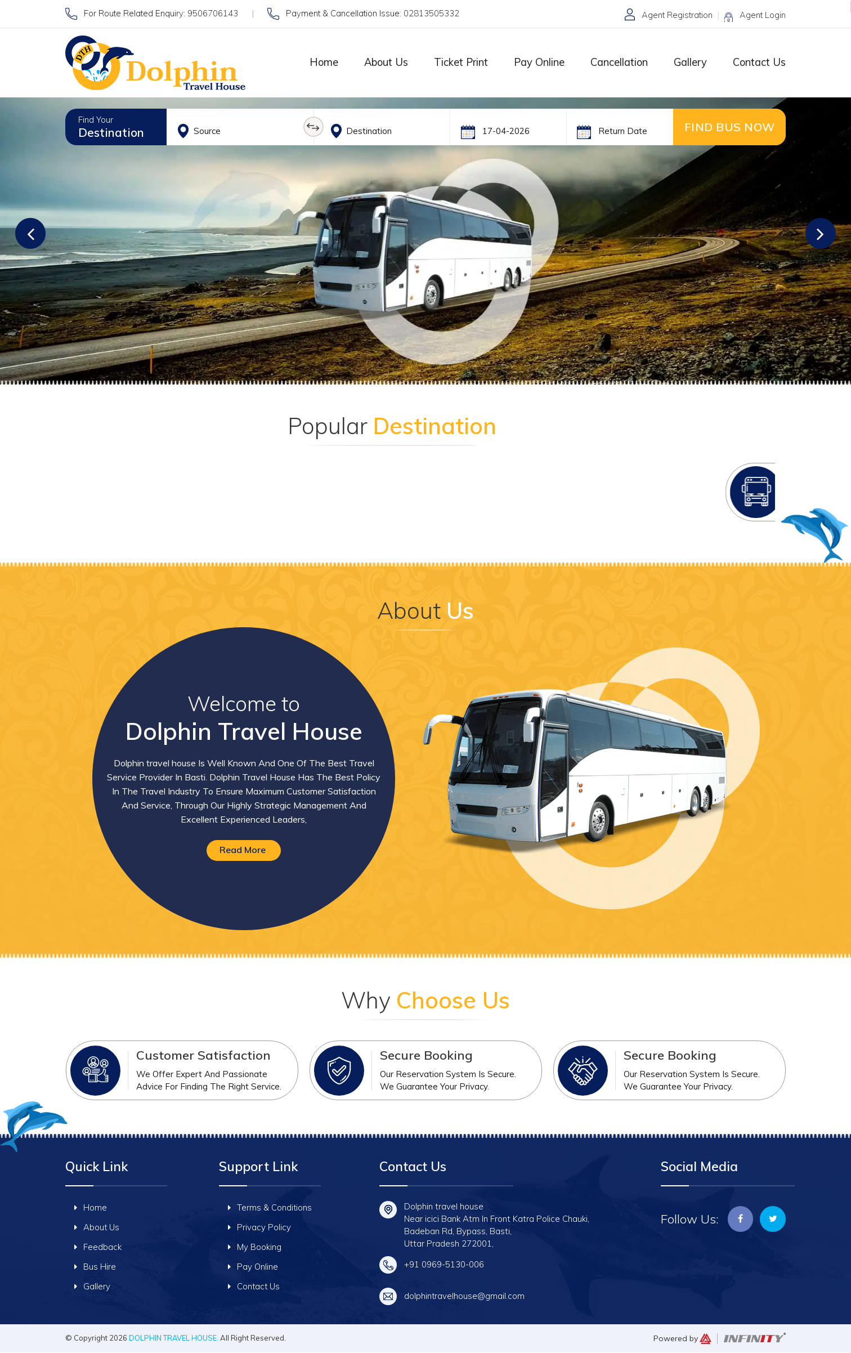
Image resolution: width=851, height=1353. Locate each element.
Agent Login (763, 15)
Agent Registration (676, 15)
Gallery (688, 62)
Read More (242, 850)
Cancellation (615, 62)
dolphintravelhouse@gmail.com (465, 1296)
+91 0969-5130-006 (444, 1265)
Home (315, 62)
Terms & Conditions (270, 1208)
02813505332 (431, 13)
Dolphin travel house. (175, 1338)
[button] (34, 231)
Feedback (98, 1247)
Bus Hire (95, 1267)
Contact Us (758, 62)
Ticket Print (454, 62)
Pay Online (533, 62)
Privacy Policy (259, 1227)
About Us (378, 62)
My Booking (254, 1247)
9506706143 (212, 13)
